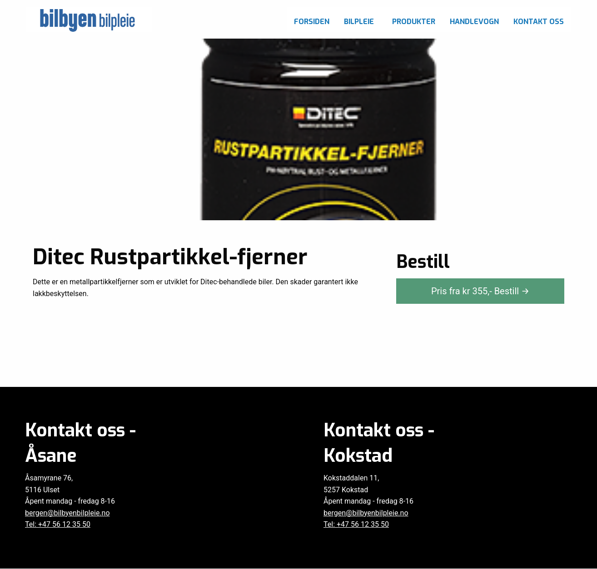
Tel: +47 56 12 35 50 (57, 524)
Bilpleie (359, 21)
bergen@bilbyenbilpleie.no (67, 513)
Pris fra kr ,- (480, 291)
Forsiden (311, 21)
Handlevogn (474, 21)
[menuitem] (312, 19)
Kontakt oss (538, 21)
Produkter (413, 21)
